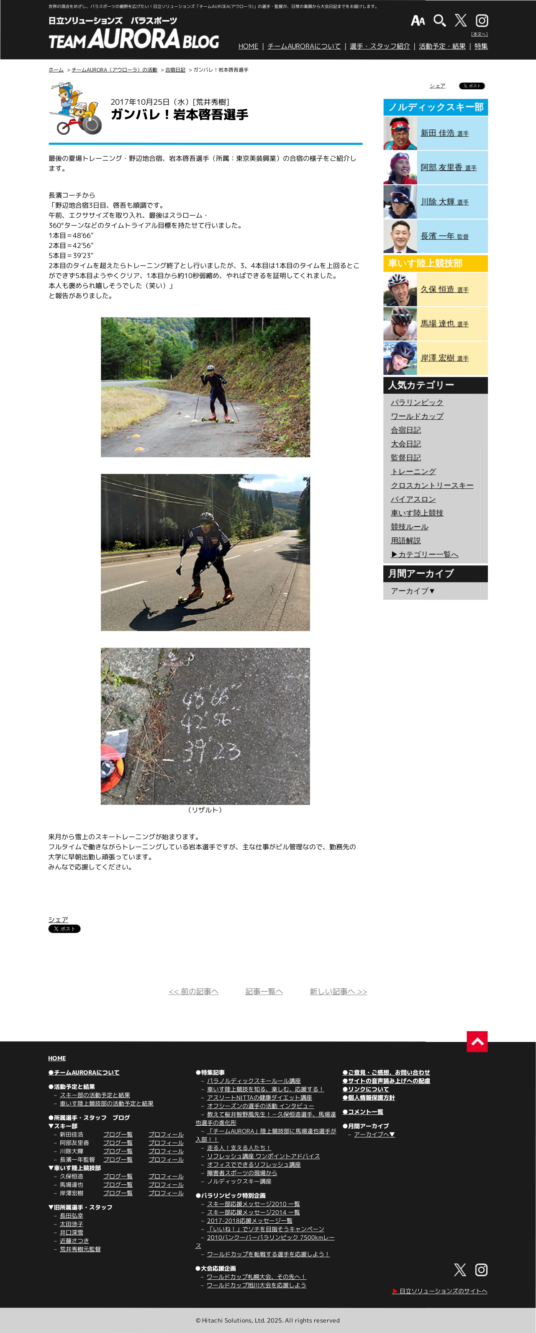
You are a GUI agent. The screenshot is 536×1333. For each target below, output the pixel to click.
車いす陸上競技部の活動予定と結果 (107, 1103)
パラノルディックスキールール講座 (254, 1081)
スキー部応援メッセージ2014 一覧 (253, 1212)
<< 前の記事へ (193, 991)
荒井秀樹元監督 (80, 1249)
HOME (249, 46)
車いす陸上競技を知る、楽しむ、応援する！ (265, 1089)
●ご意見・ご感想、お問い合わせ (386, 1072)
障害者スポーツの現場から (242, 1173)
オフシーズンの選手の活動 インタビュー (260, 1106)
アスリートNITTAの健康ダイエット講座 (259, 1097)
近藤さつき (74, 1241)
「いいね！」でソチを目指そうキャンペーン (265, 1229)
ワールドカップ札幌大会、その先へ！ (256, 1277)
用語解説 (406, 540)
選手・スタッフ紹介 (380, 46)
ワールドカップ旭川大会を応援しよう (256, 1285)
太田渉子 (71, 1224)
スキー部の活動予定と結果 (95, 1095)
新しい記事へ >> (338, 991)
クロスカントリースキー (432, 485)
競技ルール (409, 527)
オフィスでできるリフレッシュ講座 (254, 1164)
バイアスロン (413, 499)
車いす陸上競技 (417, 513)
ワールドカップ (417, 416)
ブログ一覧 (118, 1134)
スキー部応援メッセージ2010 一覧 (253, 1204)
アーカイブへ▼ (374, 1134)
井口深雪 (71, 1232)
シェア (58, 919)
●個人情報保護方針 (368, 1097)
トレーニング (413, 471)
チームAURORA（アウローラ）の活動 (114, 69)
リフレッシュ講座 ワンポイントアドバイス (263, 1156)
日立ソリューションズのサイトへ (439, 1291)
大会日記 (406, 444)
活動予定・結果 (442, 46)
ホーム (56, 69)
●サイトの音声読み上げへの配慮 (386, 1081)
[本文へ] (479, 34)
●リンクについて (365, 1089)
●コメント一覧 (362, 1112)
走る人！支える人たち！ (239, 1148)
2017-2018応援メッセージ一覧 (249, 1221)
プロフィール (166, 1134)
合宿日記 (175, 69)
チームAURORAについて (304, 46)
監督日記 (406, 458)
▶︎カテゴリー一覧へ (425, 554)
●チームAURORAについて (84, 1072)
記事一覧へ (264, 991)
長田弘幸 (71, 1216)
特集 (481, 46)
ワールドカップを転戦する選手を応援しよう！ (268, 1254)
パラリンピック (417, 402)
